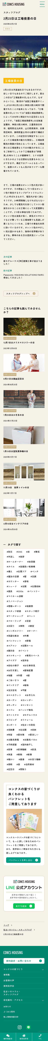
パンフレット (14, 640)
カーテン (12, 700)
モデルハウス (30, 714)
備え (10, 571)
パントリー (34, 591)
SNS (20, 551)
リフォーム (27, 719)
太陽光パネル (30, 739)
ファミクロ (13, 714)
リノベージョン (15, 601)
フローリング (14, 620)
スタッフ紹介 (32, 611)
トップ (6, 925)
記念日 (7, 29)
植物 (26, 685)
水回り (11, 625)
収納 (34, 729)
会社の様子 (13, 665)
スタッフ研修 (14, 611)
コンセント (27, 705)
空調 (34, 576)
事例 (22, 625)
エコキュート (14, 655)
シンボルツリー (15, 630)
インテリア (13, 685)
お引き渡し (13, 670)
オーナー (33, 630)
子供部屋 (12, 744)
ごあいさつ (13, 680)
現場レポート (14, 606)
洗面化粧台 (13, 635)
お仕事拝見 (29, 665)
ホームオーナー (15, 561)
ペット (32, 616)
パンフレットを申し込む (20, 860)
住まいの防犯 (28, 724)
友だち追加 (21, 906)
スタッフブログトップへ (18, 293)
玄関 (24, 586)
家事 (10, 749)
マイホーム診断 (15, 596)
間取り (23, 769)
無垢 (37, 551)
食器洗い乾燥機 (27, 566)
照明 (10, 764)
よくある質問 (9, 1011)
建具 (10, 591)
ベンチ (35, 571)
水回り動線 (35, 759)
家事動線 (22, 749)
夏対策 (21, 734)
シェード (12, 586)
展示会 (11, 650)
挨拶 (22, 556)
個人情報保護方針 (11, 1016)
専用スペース (32, 655)
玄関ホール (27, 645)
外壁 (20, 675)
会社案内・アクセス (13, 999)
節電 (28, 640)
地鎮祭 (29, 606)
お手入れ (30, 695)
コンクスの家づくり (13, 969)
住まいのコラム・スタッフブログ (17, 930)
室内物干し (27, 744)
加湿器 (32, 561)
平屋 (24, 690)
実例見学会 (8, 985)
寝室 (32, 625)
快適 (10, 754)
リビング (12, 719)
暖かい (11, 759)
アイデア (12, 660)
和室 (10, 734)
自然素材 (30, 764)
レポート (12, 724)
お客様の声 (8, 980)
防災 (10, 551)
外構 (26, 635)
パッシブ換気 (26, 709)
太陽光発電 (13, 739)
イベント (24, 650)
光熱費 (11, 729)
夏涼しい (34, 734)
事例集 (6, 974)
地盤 (10, 675)
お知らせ (7, 1006)
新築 (30, 754)
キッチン (12, 705)
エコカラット (14, 695)
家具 (34, 749)
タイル (11, 566)
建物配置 (28, 670)
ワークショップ (15, 616)
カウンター (13, 581)
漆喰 (26, 581)
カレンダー (27, 700)
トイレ (11, 709)
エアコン (12, 645)
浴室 (28, 620)
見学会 (25, 660)
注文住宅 (12, 690)
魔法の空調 (13, 576)
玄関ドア (22, 571)
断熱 (20, 754)
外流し (11, 556)
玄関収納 (36, 586)
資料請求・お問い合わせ (18, 960)
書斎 (22, 759)
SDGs (20, 591)
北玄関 (23, 729)
